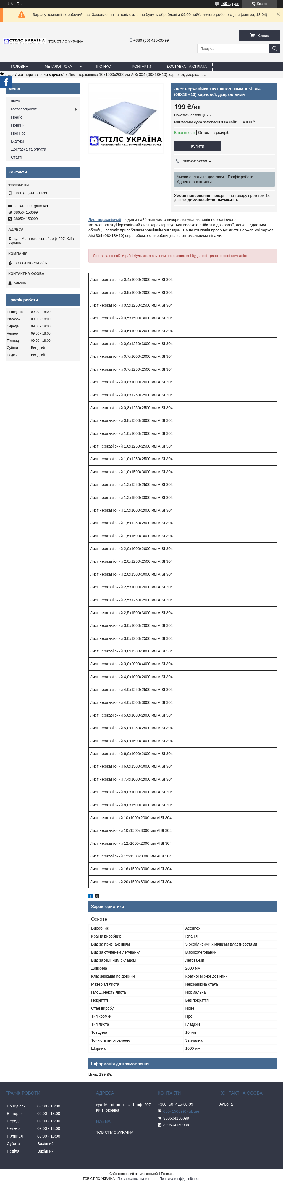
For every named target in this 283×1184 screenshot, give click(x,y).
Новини (18, 125)
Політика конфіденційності (179, 1179)
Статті (16, 157)
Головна (19, 66)
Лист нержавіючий (104, 219)
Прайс (16, 117)
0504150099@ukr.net (31, 206)
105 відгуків (230, 4)
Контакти (141, 66)
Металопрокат (59, 66)
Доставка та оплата (187, 66)
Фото (15, 101)
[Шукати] (274, 48)
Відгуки (17, 141)
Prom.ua (167, 1174)
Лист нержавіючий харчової (39, 74)
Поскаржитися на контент (137, 1179)
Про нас (103, 66)
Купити (197, 146)
